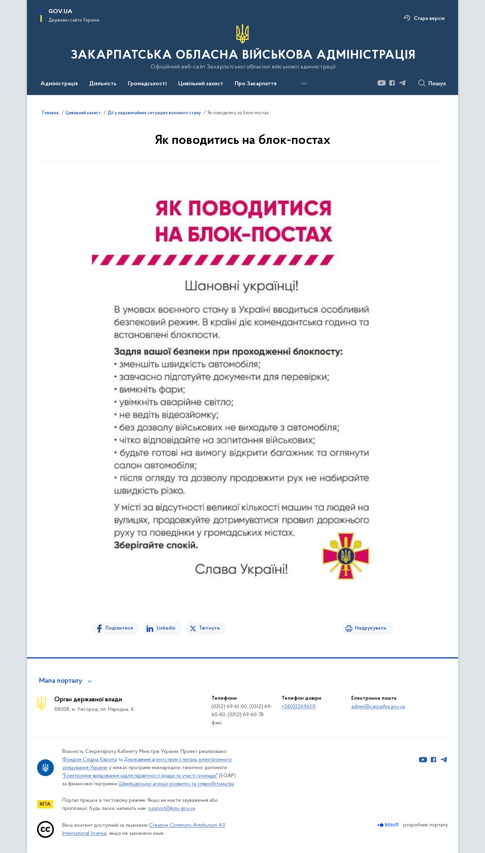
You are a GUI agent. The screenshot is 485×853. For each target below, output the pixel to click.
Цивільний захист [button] (200, 84)
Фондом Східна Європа (89, 759)
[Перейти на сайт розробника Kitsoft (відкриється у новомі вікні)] (389, 824)
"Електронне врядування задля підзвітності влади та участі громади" (140, 776)
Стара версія (429, 18)
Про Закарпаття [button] (256, 84)
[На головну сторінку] (242, 47)
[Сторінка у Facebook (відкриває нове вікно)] (392, 83)
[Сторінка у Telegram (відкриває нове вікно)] (402, 83)
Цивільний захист (83, 113)
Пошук (437, 84)
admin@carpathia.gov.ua (378, 706)
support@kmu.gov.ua (171, 808)
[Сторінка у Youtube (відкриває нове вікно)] (382, 83)
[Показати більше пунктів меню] (304, 84)
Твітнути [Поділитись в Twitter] (209, 628)
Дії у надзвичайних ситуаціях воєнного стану (154, 113)
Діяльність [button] (103, 84)
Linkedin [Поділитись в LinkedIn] (166, 628)
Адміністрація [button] (59, 84)
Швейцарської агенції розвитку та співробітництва (176, 784)
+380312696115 (299, 706)
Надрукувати (370, 628)
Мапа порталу (61, 681)
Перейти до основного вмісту (4, 4)
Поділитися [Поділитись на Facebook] (119, 628)
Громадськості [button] (147, 84)
